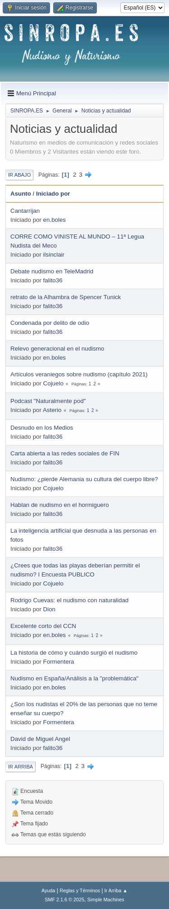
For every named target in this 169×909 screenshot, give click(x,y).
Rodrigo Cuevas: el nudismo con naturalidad (69, 600)
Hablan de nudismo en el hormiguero (59, 504)
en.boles (54, 219)
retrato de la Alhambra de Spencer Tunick (65, 297)
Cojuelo (53, 383)
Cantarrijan (25, 210)
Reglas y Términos (79, 890)
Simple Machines (105, 899)
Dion (49, 609)
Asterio (52, 410)
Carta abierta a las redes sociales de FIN (64, 453)
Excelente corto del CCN (43, 626)
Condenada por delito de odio (49, 322)
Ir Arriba (20, 766)
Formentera (58, 661)
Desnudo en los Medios (41, 427)
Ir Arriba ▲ (116, 890)
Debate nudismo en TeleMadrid (51, 271)
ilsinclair (53, 254)
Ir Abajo (19, 175)
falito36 (53, 280)
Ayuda (48, 890)
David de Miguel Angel (40, 739)
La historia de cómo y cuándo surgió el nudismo (73, 652)
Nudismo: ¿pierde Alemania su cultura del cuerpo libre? (84, 479)
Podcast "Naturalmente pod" (48, 401)
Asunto (20, 193)
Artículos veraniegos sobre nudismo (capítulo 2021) (79, 374)
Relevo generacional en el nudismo (57, 348)
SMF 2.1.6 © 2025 (64, 899)
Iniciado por (53, 193)
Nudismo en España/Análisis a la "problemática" (74, 678)
